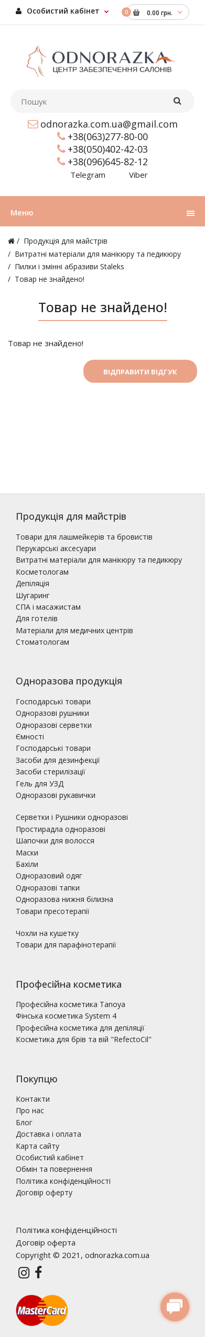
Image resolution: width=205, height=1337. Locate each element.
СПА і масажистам (48, 607)
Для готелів (37, 618)
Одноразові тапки (48, 888)
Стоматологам (42, 642)
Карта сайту (37, 1146)
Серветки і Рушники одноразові (72, 817)
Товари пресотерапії (53, 911)
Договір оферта (45, 1242)
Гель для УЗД (39, 784)
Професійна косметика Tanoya (70, 1004)
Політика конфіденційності (63, 1181)
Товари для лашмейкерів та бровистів (84, 537)
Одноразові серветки (54, 725)
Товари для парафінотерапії (66, 945)
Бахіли (27, 864)
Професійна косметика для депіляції (80, 1028)
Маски (27, 853)
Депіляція (32, 583)
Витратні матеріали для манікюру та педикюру (98, 254)
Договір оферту (44, 1192)
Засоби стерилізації (50, 771)
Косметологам (42, 572)
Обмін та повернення (54, 1169)
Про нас (30, 1110)
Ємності (30, 736)
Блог (24, 1122)
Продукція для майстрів (65, 241)
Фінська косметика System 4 (66, 1016)
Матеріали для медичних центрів (74, 630)
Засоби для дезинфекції (58, 760)
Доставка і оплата (48, 1134)
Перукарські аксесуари (56, 548)
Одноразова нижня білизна (64, 899)
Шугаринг (33, 595)
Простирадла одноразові (60, 829)
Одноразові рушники (52, 713)
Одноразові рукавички (55, 795)
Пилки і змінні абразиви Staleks (69, 266)
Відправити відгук (140, 371)
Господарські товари (53, 701)
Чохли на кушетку (47, 933)
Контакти (33, 1099)
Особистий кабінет (58, 11)
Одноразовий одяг (49, 876)
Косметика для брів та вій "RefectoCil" (84, 1039)
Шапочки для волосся (55, 840)
